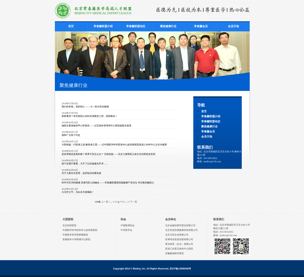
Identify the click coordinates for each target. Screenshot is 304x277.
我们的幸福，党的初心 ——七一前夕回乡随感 (85, 106)
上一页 (104, 201)
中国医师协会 (128, 225)
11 (128, 201)
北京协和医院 (69, 225)
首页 (71, 26)
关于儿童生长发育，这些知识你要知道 (81, 173)
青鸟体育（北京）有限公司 (179, 244)
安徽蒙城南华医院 (174, 253)
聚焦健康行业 (168, 26)
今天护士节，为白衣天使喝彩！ (78, 192)
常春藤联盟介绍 (103, 26)
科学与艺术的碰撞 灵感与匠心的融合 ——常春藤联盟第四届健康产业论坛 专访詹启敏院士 (108, 182)
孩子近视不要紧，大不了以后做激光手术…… (85, 163)
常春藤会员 (201, 26)
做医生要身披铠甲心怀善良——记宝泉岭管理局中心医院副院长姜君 (96, 125)
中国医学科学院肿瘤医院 (75, 234)
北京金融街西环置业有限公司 (180, 225)
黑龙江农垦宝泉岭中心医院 (179, 248)
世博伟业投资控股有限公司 (179, 239)
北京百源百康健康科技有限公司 (181, 230)
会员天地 (233, 26)
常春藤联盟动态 (135, 26)
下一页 (133, 201)
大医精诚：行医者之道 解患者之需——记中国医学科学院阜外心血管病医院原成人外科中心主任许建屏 (114, 144)
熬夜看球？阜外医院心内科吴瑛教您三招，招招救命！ (89, 116)
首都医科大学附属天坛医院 (76, 239)
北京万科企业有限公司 (176, 234)
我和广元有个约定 (71, 135)
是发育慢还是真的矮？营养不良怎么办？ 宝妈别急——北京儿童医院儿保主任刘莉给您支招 (108, 154)
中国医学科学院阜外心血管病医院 (79, 230)
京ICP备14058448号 (180, 268)
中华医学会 (126, 230)
